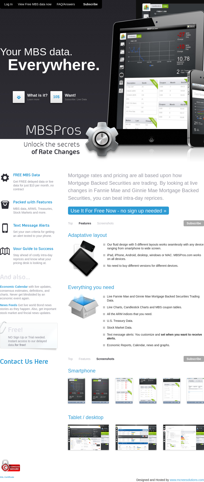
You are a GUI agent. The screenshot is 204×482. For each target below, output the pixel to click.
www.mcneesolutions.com (187, 480)
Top (70, 223)
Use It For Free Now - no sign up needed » (118, 211)
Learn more (32, 97)
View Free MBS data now (34, 4)
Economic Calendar (14, 286)
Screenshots (105, 223)
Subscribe (90, 4)
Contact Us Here (24, 361)
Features (85, 359)
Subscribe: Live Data (68, 97)
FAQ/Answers (66, 4)
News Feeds (8, 305)
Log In (9, 4)
